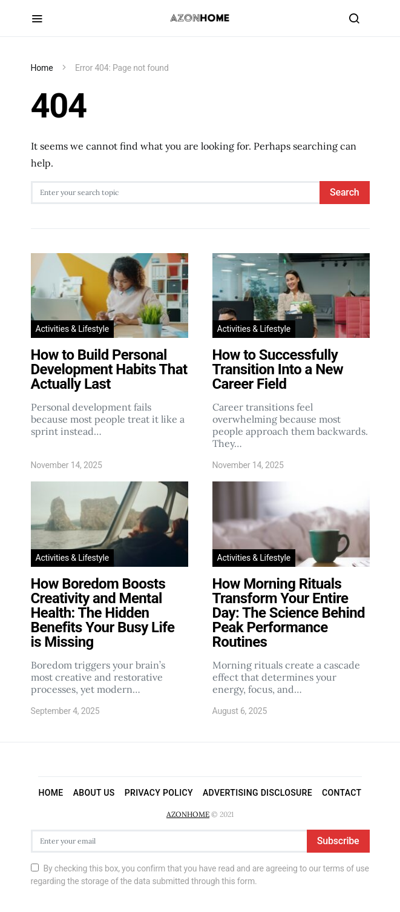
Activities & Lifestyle (72, 329)
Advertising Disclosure (257, 793)
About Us (94, 793)
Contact (342, 793)
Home (42, 68)
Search (344, 192)
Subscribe (338, 841)
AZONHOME (187, 814)
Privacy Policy (159, 793)
